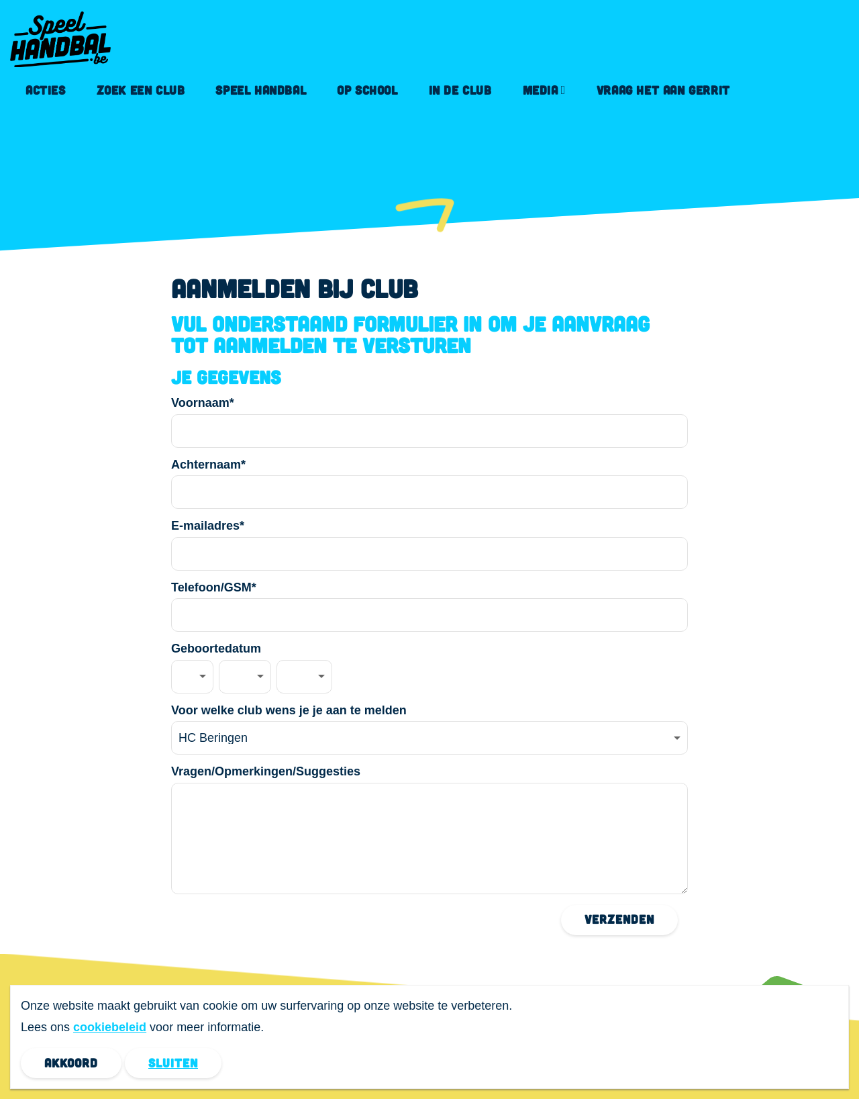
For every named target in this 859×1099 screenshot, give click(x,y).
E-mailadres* (207, 526)
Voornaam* (202, 403)
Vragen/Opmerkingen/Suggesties (265, 771)
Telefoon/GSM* (213, 587)
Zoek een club (141, 90)
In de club (460, 90)
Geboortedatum (216, 648)
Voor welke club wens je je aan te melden (289, 710)
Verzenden (619, 919)
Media (540, 90)
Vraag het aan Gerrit (663, 90)
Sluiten (173, 1062)
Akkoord (71, 1062)
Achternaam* (208, 465)
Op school (367, 90)
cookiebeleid (109, 1027)
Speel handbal (260, 90)
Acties (46, 90)
